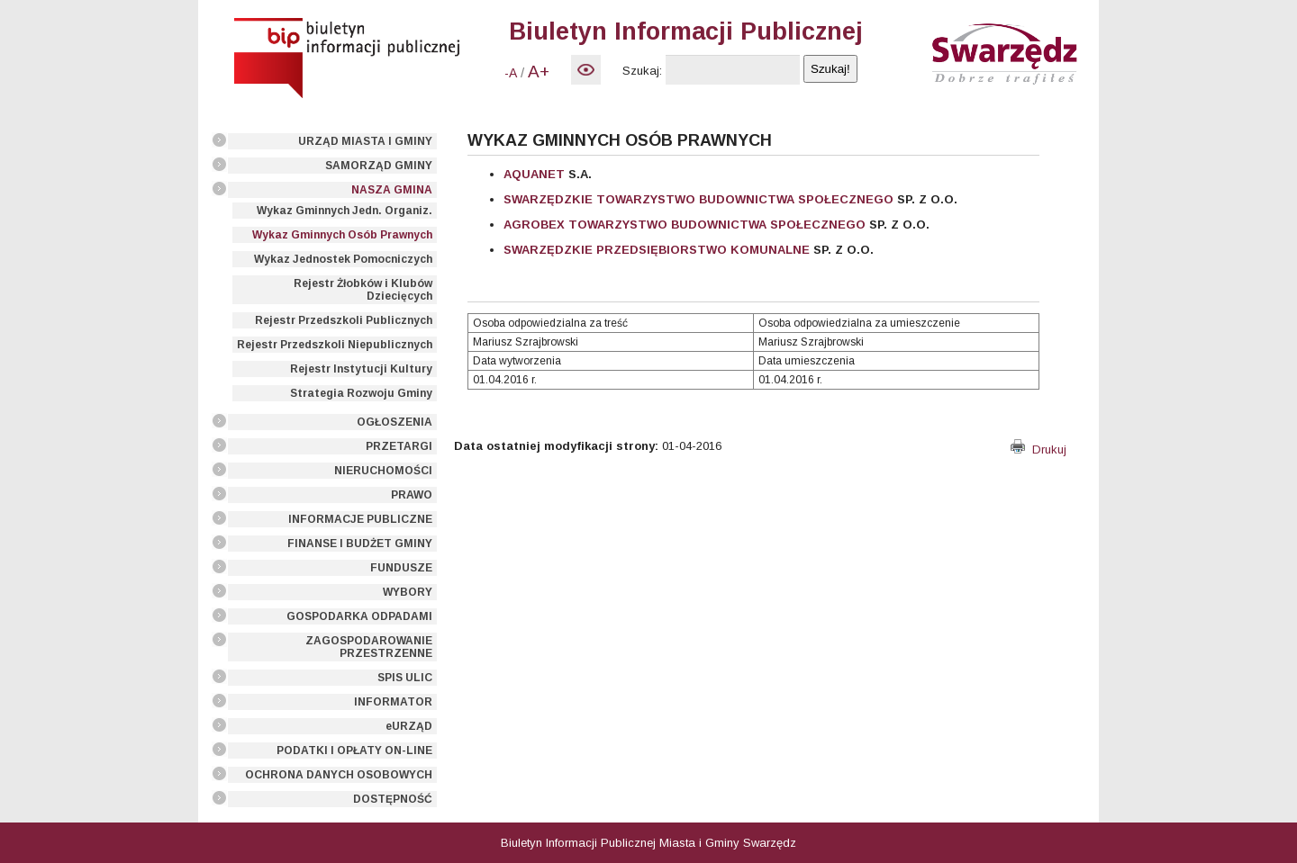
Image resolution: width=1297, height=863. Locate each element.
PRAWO (411, 495)
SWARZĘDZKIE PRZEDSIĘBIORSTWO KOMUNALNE (656, 249)
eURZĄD (408, 726)
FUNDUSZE (401, 568)
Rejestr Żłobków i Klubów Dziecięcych (363, 289)
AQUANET (534, 174)
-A (510, 73)
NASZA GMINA (391, 190)
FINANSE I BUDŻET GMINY (359, 543)
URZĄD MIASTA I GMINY (365, 141)
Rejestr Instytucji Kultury (361, 369)
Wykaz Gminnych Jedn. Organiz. (344, 210)
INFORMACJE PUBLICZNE (360, 519)
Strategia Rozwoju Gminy (361, 393)
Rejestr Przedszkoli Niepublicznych (334, 344)
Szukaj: (642, 70)
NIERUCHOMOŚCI (383, 470)
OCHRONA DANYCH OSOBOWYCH (338, 775)
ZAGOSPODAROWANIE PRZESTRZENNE (368, 647)
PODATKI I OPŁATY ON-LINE (354, 750)
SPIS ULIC (404, 677)
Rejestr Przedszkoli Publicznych (343, 320)
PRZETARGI (399, 446)
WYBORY (407, 592)
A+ (538, 71)
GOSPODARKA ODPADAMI (359, 616)
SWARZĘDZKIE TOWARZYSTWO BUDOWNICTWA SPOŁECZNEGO (698, 199)
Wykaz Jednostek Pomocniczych (343, 259)
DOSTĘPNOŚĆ (392, 799)
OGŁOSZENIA (394, 422)
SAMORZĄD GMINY (378, 165)
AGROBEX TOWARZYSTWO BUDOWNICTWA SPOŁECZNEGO (684, 224)
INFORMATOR (393, 702)
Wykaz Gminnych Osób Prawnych (342, 235)
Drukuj (1038, 449)
